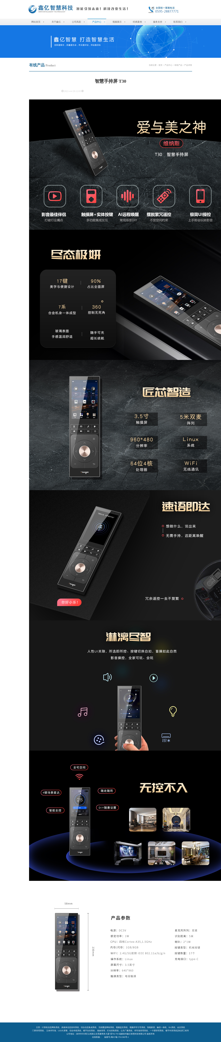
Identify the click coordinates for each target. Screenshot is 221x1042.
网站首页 (35, 22)
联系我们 (178, 22)
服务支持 (157, 22)
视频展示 (117, 22)
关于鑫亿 (56, 22)
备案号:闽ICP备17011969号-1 (116, 1037)
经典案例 (137, 22)
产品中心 (96, 22)
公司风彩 (76, 22)
